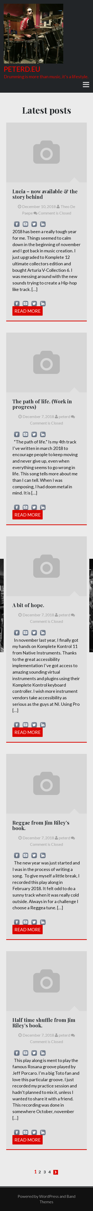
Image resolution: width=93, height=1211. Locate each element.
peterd (62, 416)
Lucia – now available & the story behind (45, 194)
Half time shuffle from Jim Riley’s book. (43, 1022)
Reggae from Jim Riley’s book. (40, 825)
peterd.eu (22, 69)
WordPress (49, 1196)
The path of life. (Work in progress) (42, 404)
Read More (27, 311)
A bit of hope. (28, 605)
